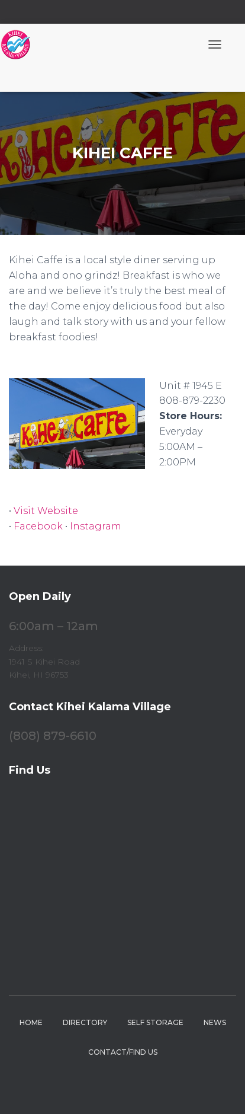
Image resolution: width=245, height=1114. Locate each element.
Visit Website (46, 510)
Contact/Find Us (122, 1052)
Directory (85, 1022)
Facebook (38, 526)
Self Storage (155, 1022)
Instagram (95, 526)
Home (31, 1022)
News (215, 1022)
